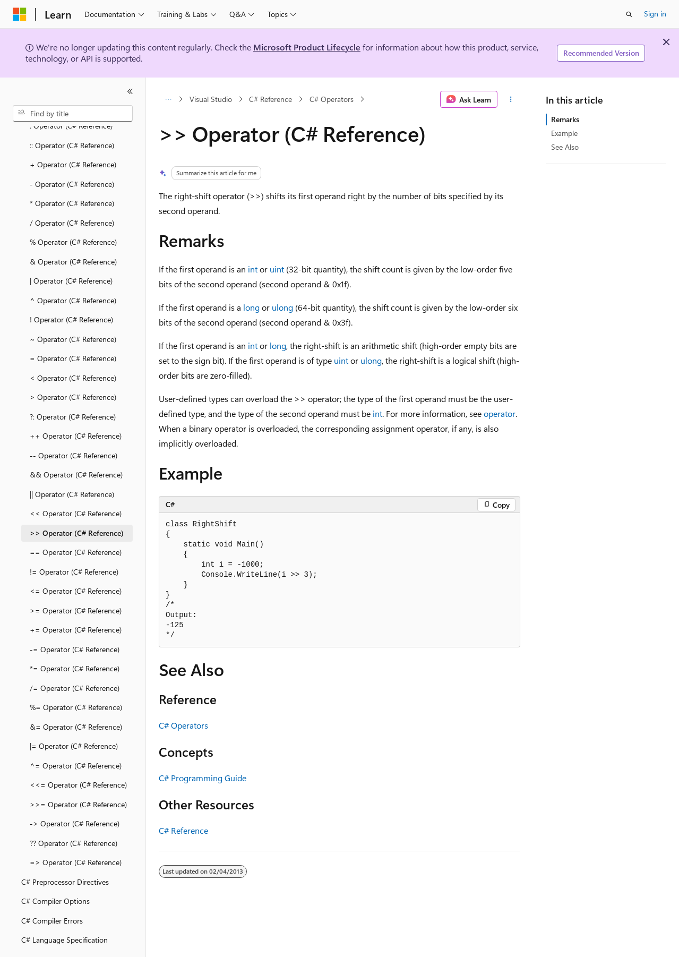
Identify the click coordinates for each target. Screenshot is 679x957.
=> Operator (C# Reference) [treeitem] (76, 833)
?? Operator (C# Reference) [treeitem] (73, 814)
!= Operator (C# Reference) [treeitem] (74, 542)
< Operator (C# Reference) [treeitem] (73, 349)
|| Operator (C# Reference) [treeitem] (72, 465)
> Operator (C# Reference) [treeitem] (73, 368)
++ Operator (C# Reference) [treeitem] (76, 406)
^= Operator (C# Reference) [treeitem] (76, 736)
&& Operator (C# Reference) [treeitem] (76, 445)
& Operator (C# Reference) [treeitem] (73, 232)
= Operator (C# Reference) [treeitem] (73, 329)
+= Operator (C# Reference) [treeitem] (76, 600)
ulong (282, 307)
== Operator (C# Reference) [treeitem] (76, 523)
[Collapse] (130, 91)
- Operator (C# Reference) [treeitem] (72, 155)
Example (564, 133)
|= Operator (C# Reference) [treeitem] (74, 717)
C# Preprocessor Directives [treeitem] (65, 853)
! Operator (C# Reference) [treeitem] (71, 290)
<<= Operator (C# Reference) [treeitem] (78, 755)
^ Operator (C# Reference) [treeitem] (73, 271)
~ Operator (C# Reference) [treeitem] (73, 310)
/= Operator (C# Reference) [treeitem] (74, 659)
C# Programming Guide (202, 777)
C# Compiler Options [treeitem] (55, 872)
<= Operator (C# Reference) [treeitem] (76, 562)
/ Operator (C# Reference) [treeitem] (72, 194)
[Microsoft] (20, 14)
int (252, 269)
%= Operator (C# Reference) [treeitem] (76, 678)
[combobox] (73, 113)
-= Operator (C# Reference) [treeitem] (74, 620)
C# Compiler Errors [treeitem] (52, 891)
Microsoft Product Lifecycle (306, 47)
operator (499, 413)
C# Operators (332, 99)
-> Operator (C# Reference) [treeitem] (74, 794)
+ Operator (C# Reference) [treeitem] (73, 135)
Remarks (565, 119)
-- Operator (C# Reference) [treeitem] (73, 426)
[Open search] (629, 14)
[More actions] (511, 99)
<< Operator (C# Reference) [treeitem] (76, 484)
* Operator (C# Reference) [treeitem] (72, 174)
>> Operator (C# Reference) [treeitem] (77, 504)
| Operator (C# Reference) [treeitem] (71, 251)
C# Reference (270, 99)
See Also (565, 147)
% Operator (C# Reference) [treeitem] (73, 213)
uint (277, 269)
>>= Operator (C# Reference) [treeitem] (78, 775)
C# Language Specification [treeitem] (64, 910)
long (251, 307)
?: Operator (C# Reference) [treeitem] (73, 387)
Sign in (655, 13)
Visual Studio (211, 99)
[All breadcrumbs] (168, 99)
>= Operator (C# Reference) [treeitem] (76, 581)
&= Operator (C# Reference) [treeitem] (76, 698)
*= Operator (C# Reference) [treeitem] (74, 639)
